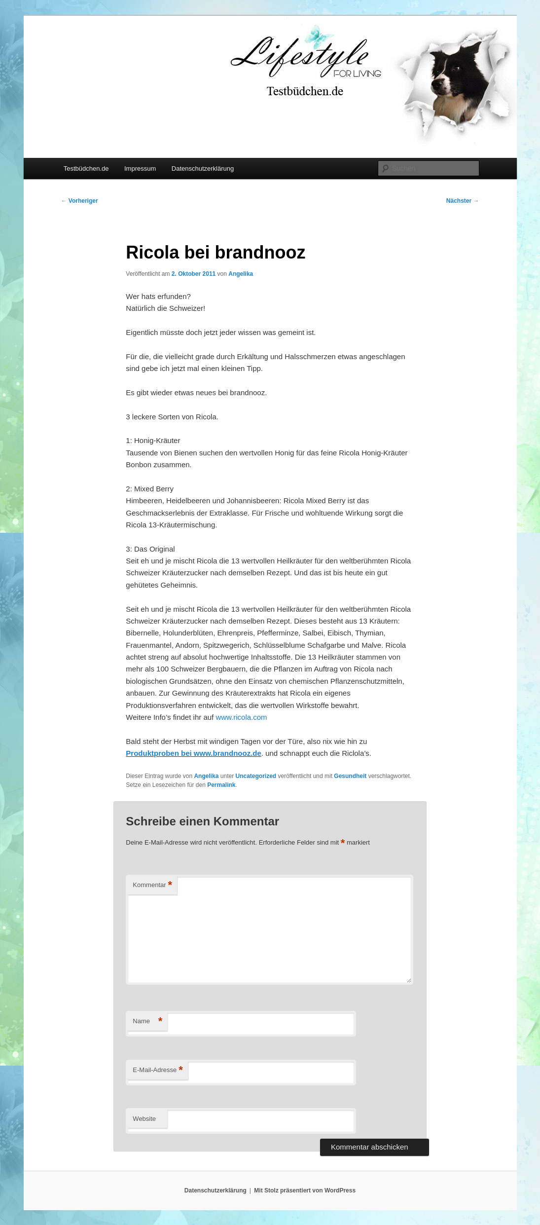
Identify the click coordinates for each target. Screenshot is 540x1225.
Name (147, 1021)
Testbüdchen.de (86, 168)
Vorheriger (79, 200)
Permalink (221, 784)
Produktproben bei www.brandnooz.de (193, 753)
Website (144, 1118)
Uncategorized (255, 776)
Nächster (462, 200)
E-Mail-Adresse (157, 1070)
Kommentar (152, 885)
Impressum (140, 168)
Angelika (240, 273)
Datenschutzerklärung (203, 168)
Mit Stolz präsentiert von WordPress (305, 1190)
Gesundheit (350, 776)
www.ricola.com (241, 717)
